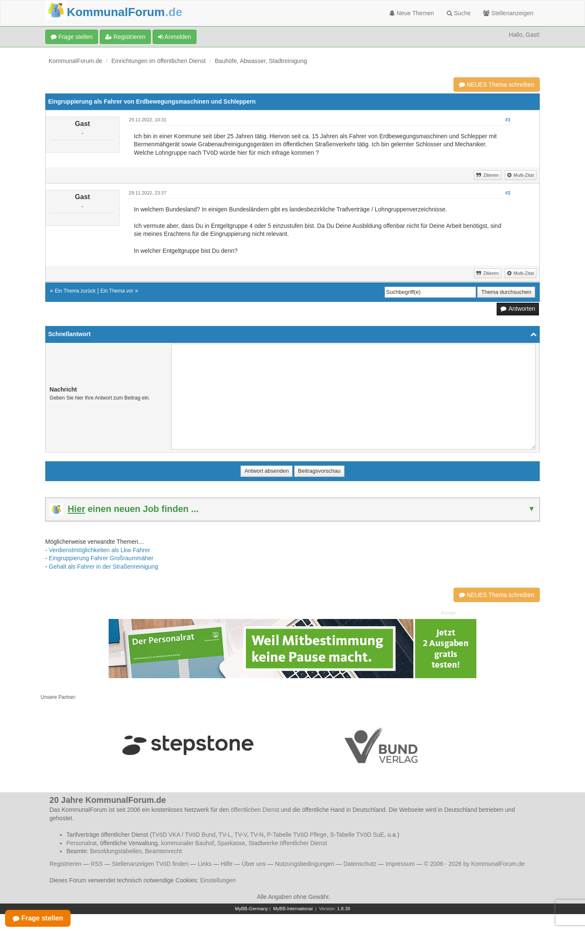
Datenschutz (359, 863)
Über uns (254, 863)
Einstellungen (217, 880)
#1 (507, 119)
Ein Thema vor (117, 291)
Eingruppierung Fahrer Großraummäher (101, 558)
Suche (459, 13)
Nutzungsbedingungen (304, 863)
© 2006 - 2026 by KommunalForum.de (474, 863)
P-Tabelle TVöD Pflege (296, 834)
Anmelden (174, 36)
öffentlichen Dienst (255, 809)
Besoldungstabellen (116, 851)
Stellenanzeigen (508, 13)
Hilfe (226, 863)
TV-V (240, 834)
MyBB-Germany (251, 908)
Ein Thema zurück (75, 291)
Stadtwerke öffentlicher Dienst (288, 843)
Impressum (400, 863)
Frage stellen (72, 36)
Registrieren (125, 36)
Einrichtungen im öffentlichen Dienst (159, 61)
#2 (507, 192)
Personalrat (81, 843)
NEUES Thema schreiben (496, 84)
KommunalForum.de (75, 61)
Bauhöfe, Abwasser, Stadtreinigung (261, 61)
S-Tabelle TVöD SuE (357, 834)
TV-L (225, 834)
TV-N (257, 834)
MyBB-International (293, 908)
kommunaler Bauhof (187, 843)
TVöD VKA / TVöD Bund (184, 834)
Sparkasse (231, 843)
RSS (96, 863)
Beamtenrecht (163, 851)
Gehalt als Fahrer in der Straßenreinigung (103, 566)
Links (205, 863)
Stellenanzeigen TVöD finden (150, 863)
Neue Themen (411, 13)
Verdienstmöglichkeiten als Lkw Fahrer (99, 550)
